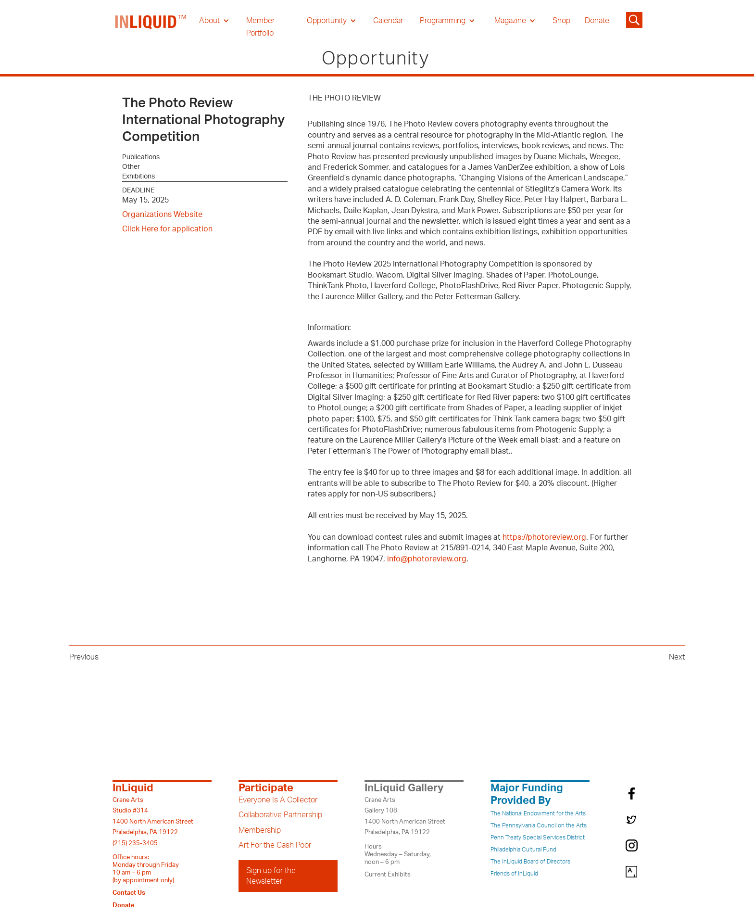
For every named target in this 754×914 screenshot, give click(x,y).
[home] (151, 27)
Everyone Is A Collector (278, 800)
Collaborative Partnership (280, 815)
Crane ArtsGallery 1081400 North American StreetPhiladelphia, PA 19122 (404, 816)
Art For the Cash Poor (275, 845)
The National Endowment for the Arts (538, 813)
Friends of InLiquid (514, 873)
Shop (561, 21)
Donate (597, 21)
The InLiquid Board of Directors (530, 861)
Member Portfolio (260, 27)
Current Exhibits (387, 874)
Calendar (388, 21)
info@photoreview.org (426, 559)
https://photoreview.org (544, 537)
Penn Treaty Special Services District (537, 837)
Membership (260, 830)
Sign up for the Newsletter (271, 876)
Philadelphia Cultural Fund (523, 849)
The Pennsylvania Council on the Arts (538, 825)
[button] (214, 21)
